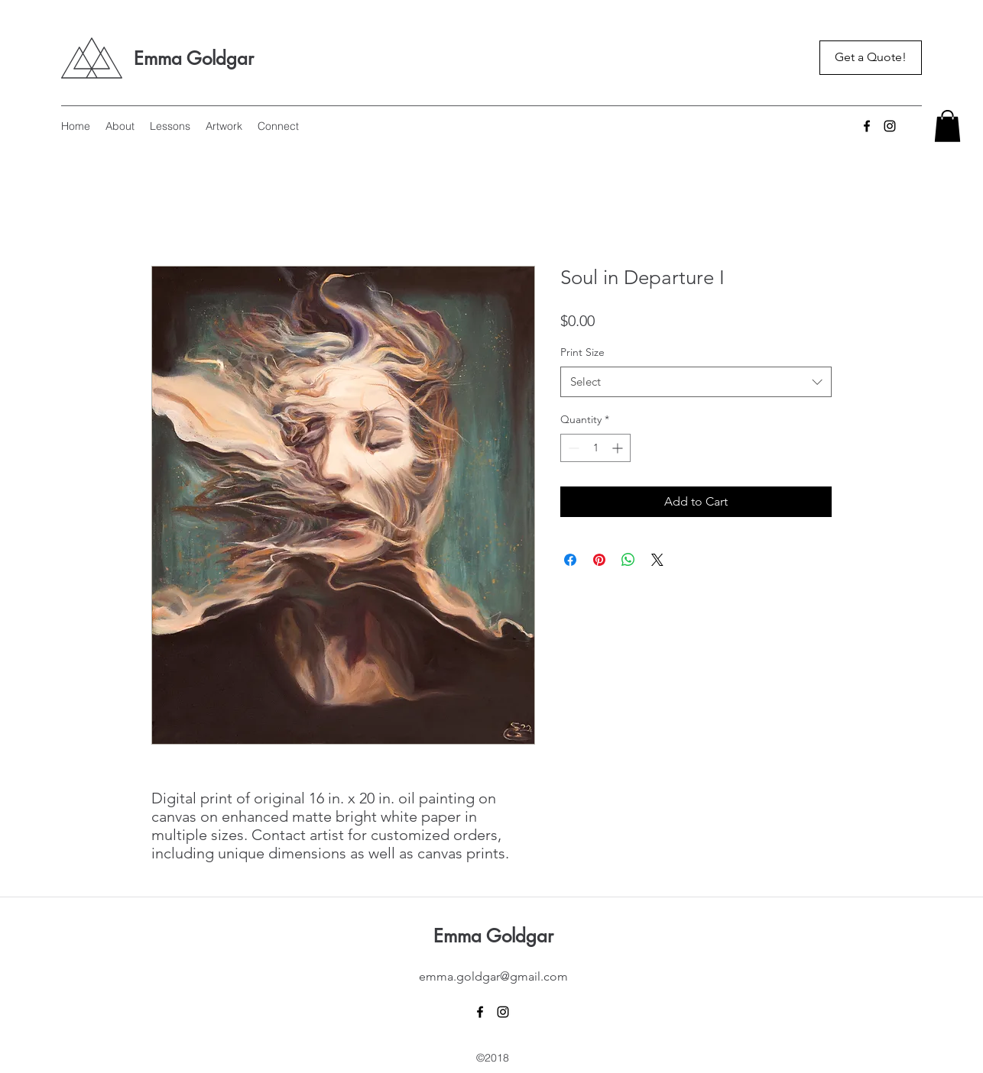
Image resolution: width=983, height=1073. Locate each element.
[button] (947, 126)
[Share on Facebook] (570, 560)
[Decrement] (572, 448)
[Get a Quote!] (870, 57)
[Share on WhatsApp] (628, 560)
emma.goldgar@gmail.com (493, 976)
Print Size (582, 352)
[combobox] (696, 382)
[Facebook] (866, 126)
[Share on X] (657, 560)
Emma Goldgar (194, 58)
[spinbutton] (595, 448)
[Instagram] (889, 126)
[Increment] (618, 448)
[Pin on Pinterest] (599, 560)
